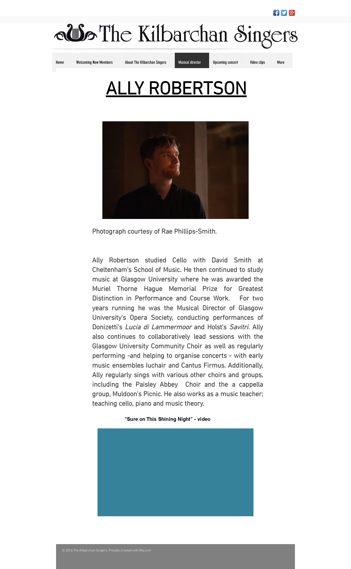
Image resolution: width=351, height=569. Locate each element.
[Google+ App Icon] (292, 13)
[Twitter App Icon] (284, 13)
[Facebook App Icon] (276, 13)
